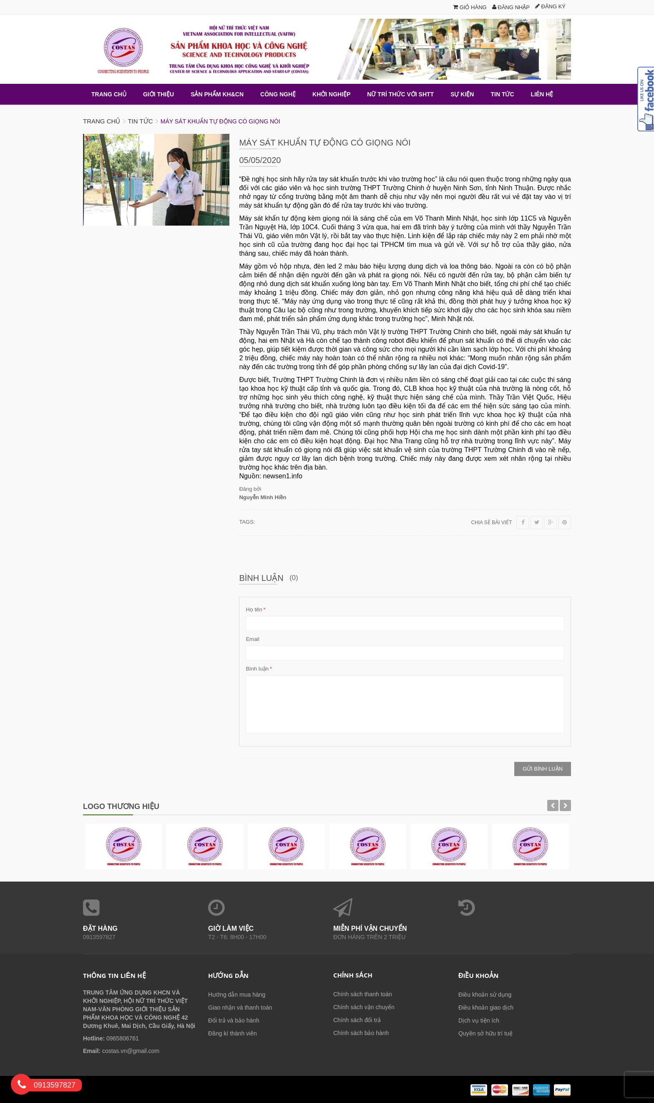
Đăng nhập (511, 7)
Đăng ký (550, 6)
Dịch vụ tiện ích (478, 1020)
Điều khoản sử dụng (484, 994)
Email (252, 639)
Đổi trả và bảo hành (233, 1020)
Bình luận (257, 669)
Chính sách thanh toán (362, 994)
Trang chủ (101, 121)
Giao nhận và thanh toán (240, 1007)
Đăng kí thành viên (232, 1033)
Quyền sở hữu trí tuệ (485, 1033)
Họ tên (254, 610)
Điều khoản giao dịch (485, 1007)
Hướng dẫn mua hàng (236, 994)
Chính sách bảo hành (361, 1033)
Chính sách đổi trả (357, 1020)
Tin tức (140, 121)
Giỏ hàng (470, 7)
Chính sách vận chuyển (364, 1007)
